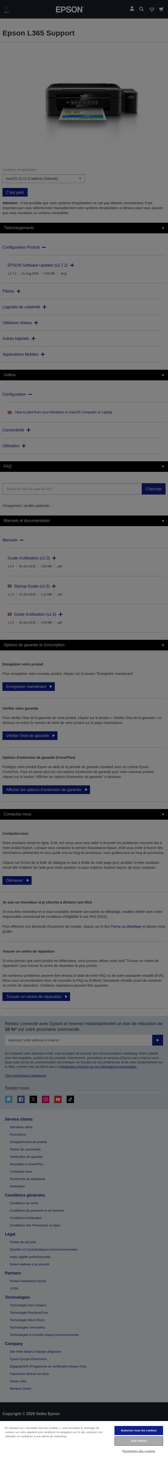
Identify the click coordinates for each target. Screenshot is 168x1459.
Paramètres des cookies (138, 1451)
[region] (84, 1440)
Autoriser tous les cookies (139, 1430)
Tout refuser (139, 1440)
